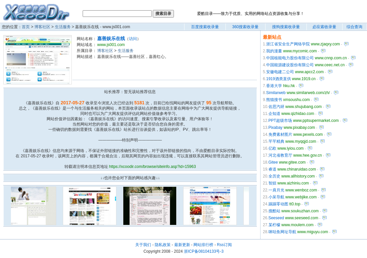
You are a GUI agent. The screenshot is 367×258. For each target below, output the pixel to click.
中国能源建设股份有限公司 (290, 65)
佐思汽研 (276, 106)
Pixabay (275, 127)
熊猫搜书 (274, 99)
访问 (133, 38)
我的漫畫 (274, 51)
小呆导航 (276, 197)
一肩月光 (276, 190)
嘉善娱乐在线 (111, 38)
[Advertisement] (161, 69)
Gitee (273, 162)
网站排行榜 (203, 244)
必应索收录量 (324, 27)
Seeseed (276, 218)
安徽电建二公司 (280, 72)
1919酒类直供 (278, 79)
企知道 (274, 113)
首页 (26, 27)
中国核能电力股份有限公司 (290, 58)
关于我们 (143, 244)
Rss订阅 (224, 244)
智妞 (272, 183)
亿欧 (272, 148)
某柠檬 (274, 225)
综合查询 (354, 27)
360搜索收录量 (245, 27)
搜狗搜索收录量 (286, 27)
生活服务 (63, 27)
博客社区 (42, 27)
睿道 (272, 169)
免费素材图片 (280, 134)
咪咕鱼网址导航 (282, 232)
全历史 (274, 176)
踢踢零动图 (278, 204)
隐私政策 (163, 244)
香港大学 (274, 85)
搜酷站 (274, 211)
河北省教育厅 (280, 155)
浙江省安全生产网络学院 (288, 44)
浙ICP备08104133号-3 (204, 251)
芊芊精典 (276, 141)
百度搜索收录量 (205, 27)
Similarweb (276, 92)
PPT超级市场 (280, 120)
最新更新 (182, 244)
